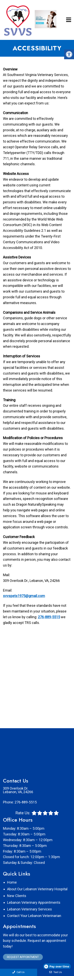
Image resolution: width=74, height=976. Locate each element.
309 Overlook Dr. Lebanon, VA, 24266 (18, 790)
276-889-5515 (49, 617)
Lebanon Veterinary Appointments (33, 902)
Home (12, 882)
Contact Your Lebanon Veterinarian (34, 916)
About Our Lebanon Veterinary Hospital (37, 889)
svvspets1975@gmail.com (24, 596)
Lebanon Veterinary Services (29, 909)
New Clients (16, 896)
